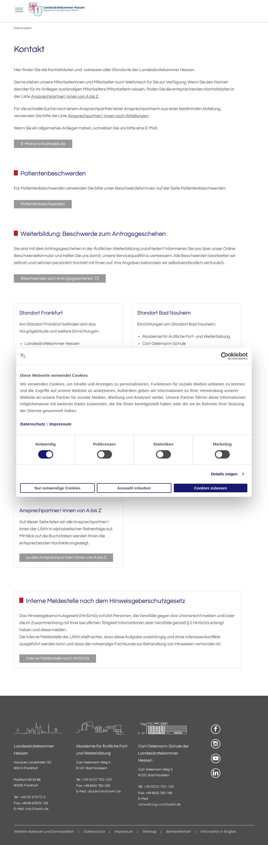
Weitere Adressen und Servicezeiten (44, 831)
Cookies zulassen (210, 488)
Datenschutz (32, 423)
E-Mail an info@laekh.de (43, 144)
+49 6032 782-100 (159, 787)
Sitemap (150, 831)
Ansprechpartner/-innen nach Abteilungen (108, 116)
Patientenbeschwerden (43, 204)
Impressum (60, 423)
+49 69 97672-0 (33, 797)
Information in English (218, 831)
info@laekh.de (36, 809)
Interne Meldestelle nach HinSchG (57, 658)
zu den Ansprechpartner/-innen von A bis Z (66, 557)
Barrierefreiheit (178, 831)
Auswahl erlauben (134, 488)
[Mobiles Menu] (19, 9)
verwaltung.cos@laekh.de (159, 804)
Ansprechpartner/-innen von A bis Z (64, 96)
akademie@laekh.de (104, 791)
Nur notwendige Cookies (58, 488)
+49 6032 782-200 (97, 779)
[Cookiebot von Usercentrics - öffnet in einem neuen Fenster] (225, 356)
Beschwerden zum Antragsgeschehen (57, 278)
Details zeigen (224, 474)
